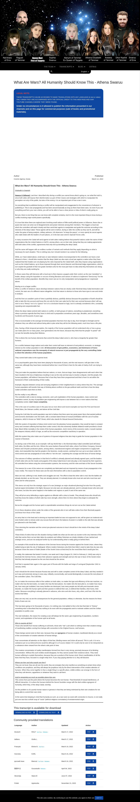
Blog (82, 66)
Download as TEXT (49, 712)
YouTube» (39, 732)
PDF (90, 732)
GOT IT (99, 798)
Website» (45, 732)
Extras (92, 67)
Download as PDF (25, 712)
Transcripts (67, 66)
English (85, 71)
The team (50, 66)
